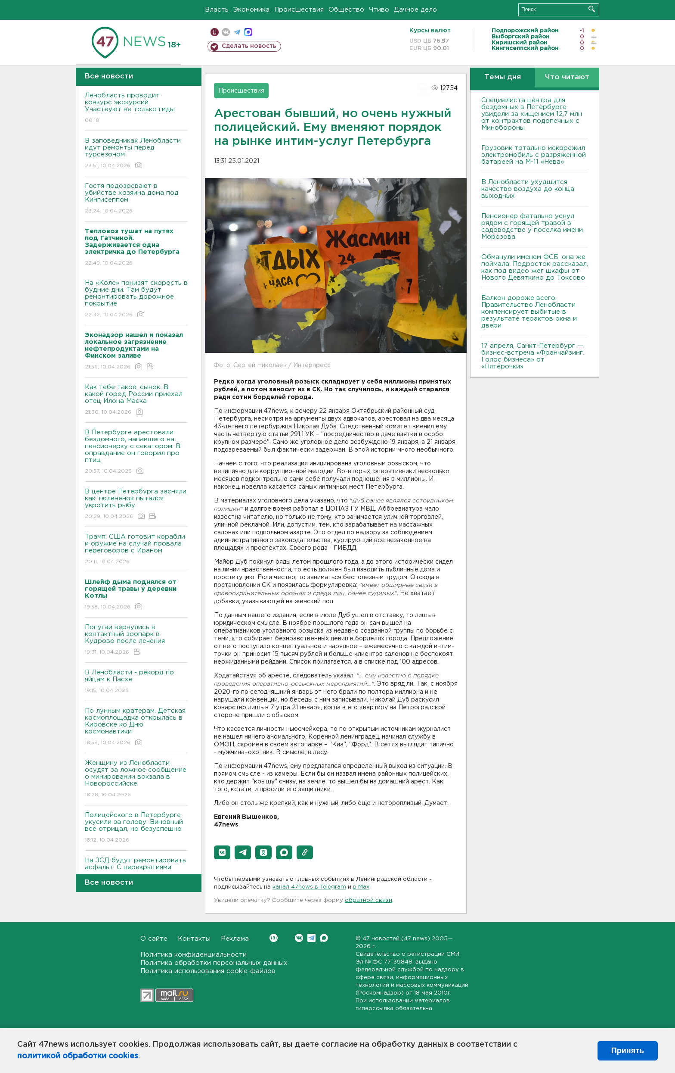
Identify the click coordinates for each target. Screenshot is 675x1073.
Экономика (251, 9)
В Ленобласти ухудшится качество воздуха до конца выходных (527, 189)
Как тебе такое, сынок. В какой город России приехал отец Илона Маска (136, 400)
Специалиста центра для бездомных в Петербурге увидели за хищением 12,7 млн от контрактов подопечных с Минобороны (531, 114)
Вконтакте (273, 938)
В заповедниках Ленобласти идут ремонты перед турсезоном (136, 153)
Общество (346, 9)
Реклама (235, 939)
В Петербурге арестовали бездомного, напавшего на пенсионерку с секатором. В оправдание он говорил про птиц (136, 452)
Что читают (567, 77)
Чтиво (379, 9)
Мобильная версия (215, 32)
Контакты (194, 939)
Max (324, 938)
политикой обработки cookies (77, 1056)
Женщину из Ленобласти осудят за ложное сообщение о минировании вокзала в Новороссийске (136, 779)
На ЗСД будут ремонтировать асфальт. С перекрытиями (136, 870)
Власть (217, 9)
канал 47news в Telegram (309, 887)
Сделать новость (249, 46)
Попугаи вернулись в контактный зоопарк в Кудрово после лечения (136, 640)
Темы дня (502, 77)
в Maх (361, 887)
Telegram (311, 938)
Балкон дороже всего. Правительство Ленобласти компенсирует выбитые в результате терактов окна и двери (529, 311)
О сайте (153, 939)
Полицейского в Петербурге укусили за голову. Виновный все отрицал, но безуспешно (136, 828)
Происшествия (299, 9)
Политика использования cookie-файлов (208, 971)
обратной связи (368, 900)
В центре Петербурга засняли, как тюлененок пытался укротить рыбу (136, 504)
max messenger (248, 32)
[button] (222, 852)
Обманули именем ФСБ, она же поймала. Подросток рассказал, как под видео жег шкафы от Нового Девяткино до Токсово (534, 267)
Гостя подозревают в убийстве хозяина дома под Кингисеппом (136, 199)
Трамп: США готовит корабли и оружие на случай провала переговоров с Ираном (136, 549)
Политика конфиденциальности (193, 955)
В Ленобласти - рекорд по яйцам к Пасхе (136, 682)
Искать (591, 9)
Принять (627, 1050)
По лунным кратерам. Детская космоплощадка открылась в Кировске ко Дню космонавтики (136, 727)
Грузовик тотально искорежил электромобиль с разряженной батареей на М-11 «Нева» (533, 155)
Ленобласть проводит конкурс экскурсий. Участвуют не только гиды (136, 108)
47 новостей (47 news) (396, 938)
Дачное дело (415, 9)
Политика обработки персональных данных (214, 963)
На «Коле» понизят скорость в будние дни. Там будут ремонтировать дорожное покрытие (136, 299)
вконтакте (226, 32)
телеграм (237, 32)
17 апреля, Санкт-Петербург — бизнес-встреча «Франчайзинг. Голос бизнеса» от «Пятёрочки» (532, 356)
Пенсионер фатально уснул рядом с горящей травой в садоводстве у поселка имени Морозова (532, 226)
